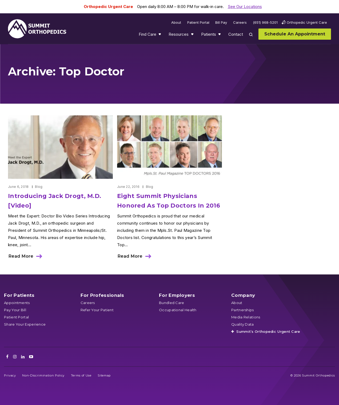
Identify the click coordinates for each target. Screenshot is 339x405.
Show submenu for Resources (193, 35)
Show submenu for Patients (220, 35)
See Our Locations (245, 6)
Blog (38, 187)
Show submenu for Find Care (160, 35)
